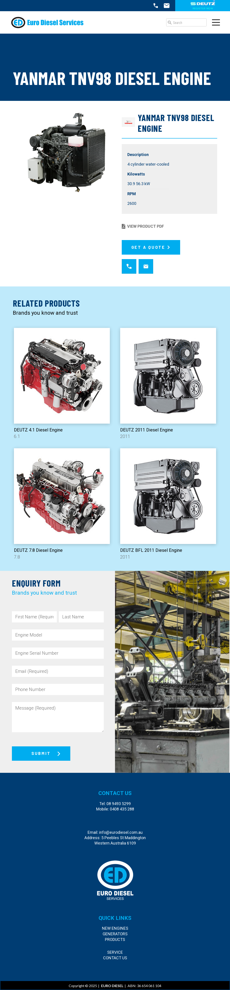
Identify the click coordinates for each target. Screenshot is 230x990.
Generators (115, 934)
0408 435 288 (122, 809)
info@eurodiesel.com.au (121, 832)
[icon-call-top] (155, 5)
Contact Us (115, 957)
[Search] (186, 22)
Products (115, 939)
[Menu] (216, 22)
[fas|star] (129, 266)
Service (115, 952)
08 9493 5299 (118, 803)
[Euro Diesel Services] (47, 22)
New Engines (115, 928)
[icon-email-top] (167, 5)
